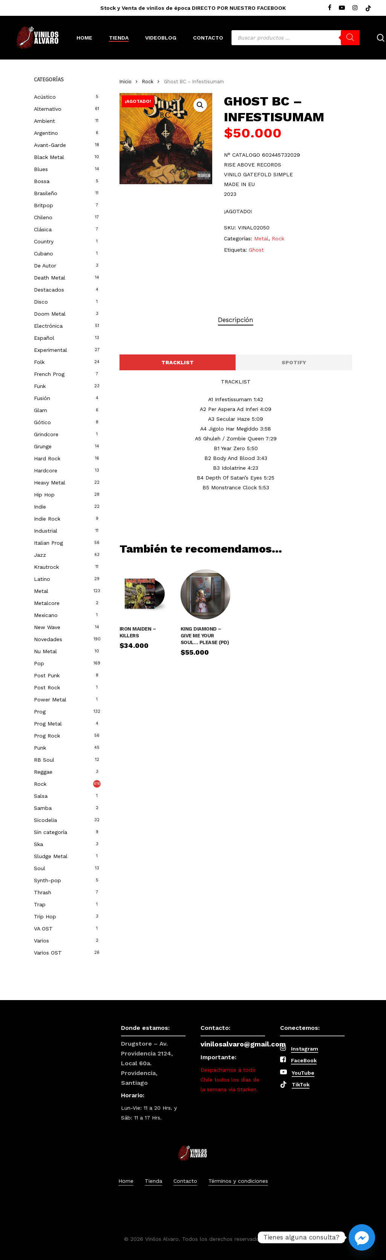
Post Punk (47, 675)
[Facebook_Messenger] (362, 1237)
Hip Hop (44, 495)
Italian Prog (48, 543)
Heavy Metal (49, 483)
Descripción (235, 320)
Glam (40, 410)
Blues (41, 169)
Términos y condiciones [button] (238, 1181)
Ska (38, 844)
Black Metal (49, 157)
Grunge (43, 446)
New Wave (47, 627)
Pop (39, 663)
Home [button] (125, 1181)
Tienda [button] (153, 1181)
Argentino (46, 133)
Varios (41, 941)
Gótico (42, 422)
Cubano (43, 253)
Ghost (256, 250)
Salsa (40, 796)
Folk (39, 362)
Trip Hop (45, 916)
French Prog (49, 374)
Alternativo (47, 109)
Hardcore (45, 470)
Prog (40, 712)
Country (44, 241)
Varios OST (48, 953)
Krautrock (46, 567)
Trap (40, 904)
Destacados (49, 290)
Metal (41, 591)
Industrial (45, 531)
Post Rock (47, 687)
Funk (40, 386)
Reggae (43, 772)
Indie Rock (47, 519)
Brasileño (45, 193)
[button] (200, 105)
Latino (42, 579)
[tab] (235, 320)
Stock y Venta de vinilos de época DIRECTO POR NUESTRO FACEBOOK (193, 8)
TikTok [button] (300, 1084)
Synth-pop (47, 880)
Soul (39, 868)
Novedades (48, 639)
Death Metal (49, 278)
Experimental (50, 350)
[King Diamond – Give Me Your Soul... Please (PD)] (205, 594)
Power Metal (50, 699)
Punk (40, 748)
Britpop (43, 205)
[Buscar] (350, 37)
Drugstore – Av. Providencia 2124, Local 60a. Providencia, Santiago (147, 1063)
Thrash (42, 892)
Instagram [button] (304, 1049)
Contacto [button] (185, 1181)
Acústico (45, 97)
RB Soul (44, 760)
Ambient (44, 121)
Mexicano (46, 615)
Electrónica (48, 326)
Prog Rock (47, 736)
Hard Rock (47, 458)
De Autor (45, 266)
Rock (40, 784)
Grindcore (46, 434)
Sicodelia (45, 820)
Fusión (42, 398)
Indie (40, 507)
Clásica (43, 229)
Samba (43, 808)
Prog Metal (48, 724)
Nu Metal (45, 651)
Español (44, 338)
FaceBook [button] (304, 1060)
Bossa (41, 181)
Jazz (40, 555)
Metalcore (47, 603)
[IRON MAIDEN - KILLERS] (144, 594)
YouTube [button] (303, 1073)
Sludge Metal (50, 856)
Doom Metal (50, 314)
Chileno (43, 217)
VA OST (43, 929)
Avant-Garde (50, 145)
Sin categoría (50, 832)
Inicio (125, 81)
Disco (41, 302)
